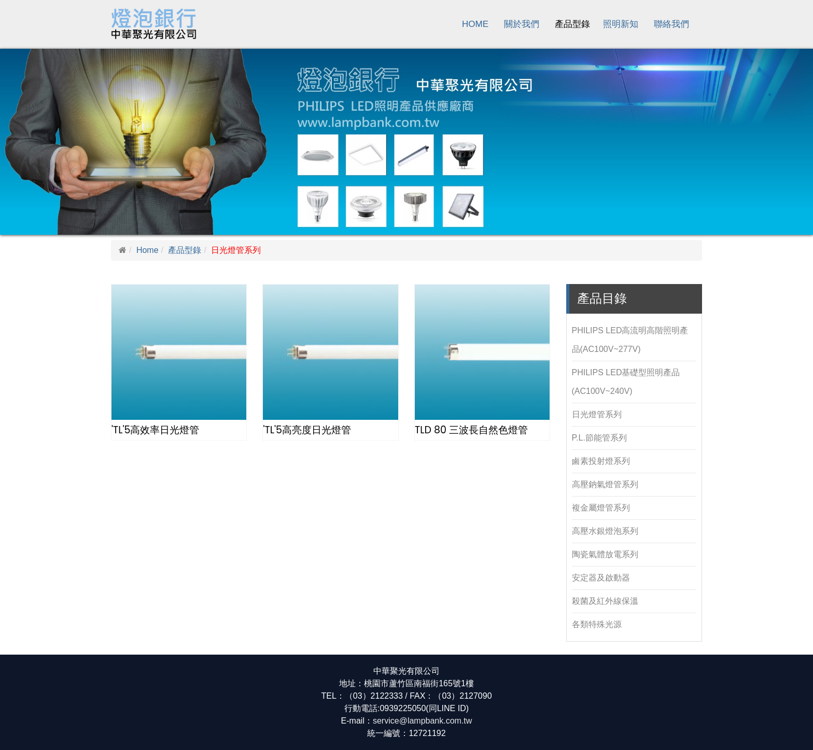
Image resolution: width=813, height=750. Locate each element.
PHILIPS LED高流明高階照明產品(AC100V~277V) (630, 339)
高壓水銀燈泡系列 (605, 531)
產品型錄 (572, 24)
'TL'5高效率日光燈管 (155, 430)
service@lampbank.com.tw (422, 720)
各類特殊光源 (597, 624)
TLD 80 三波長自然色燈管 (471, 430)
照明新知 (620, 24)
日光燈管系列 (597, 414)
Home (475, 24)
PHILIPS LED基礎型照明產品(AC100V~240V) (626, 381)
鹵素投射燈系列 (601, 461)
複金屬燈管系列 (601, 507)
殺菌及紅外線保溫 (605, 601)
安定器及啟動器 (601, 577)
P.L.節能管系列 (599, 437)
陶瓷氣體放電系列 (605, 554)
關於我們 (521, 24)
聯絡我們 (671, 24)
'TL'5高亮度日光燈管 (307, 430)
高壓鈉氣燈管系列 (605, 484)
